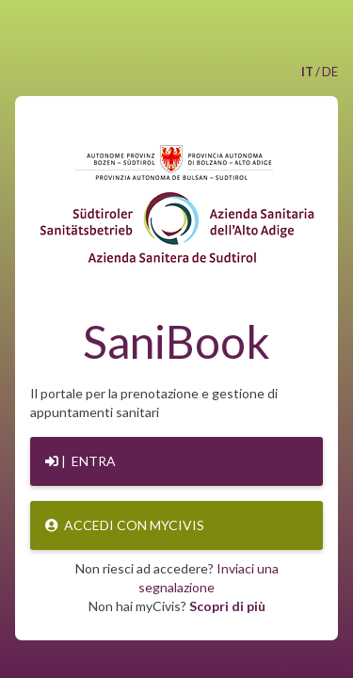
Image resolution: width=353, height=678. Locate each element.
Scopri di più (227, 606)
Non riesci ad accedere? (177, 577)
